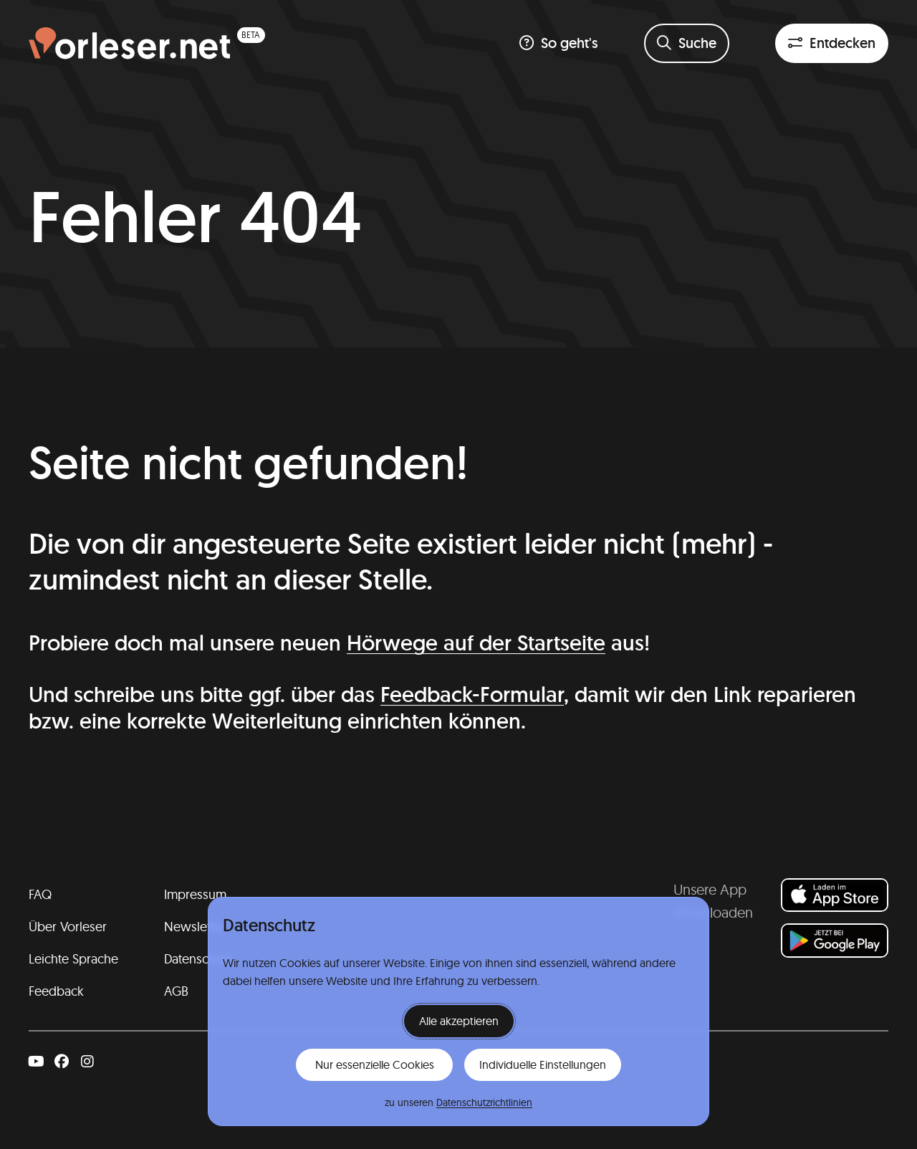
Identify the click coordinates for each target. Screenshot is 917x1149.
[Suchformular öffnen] (686, 43)
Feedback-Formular (472, 694)
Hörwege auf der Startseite (476, 643)
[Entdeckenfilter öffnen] (831, 43)
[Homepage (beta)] (147, 43)
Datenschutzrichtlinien (484, 1102)
